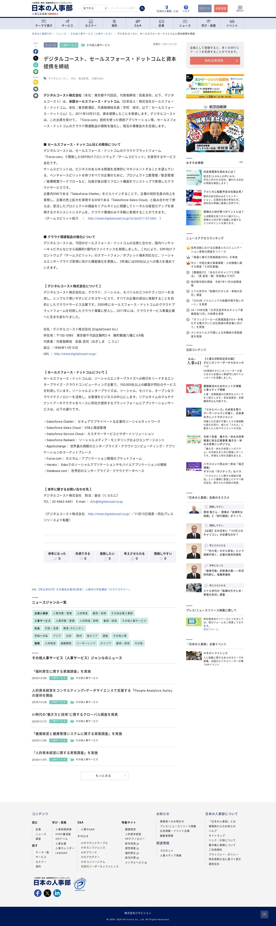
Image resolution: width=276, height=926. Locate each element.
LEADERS (61, 853)
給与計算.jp (132, 857)
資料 (114, 23)
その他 (139, 643)
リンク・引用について (222, 840)
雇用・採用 (99, 613)
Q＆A (137, 23)
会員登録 (220, 8)
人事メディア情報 (171, 855)
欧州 (79, 635)
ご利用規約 (215, 849)
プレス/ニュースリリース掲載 (178, 826)
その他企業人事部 (122, 613)
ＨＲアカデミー (90, 857)
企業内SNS (98, 78)
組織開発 (66, 643)
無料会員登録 (214, 60)
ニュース (185, 23)
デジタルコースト (58, 78)
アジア (57, 635)
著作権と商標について (222, 845)
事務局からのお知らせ (222, 826)
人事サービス (69, 45)
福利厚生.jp (132, 853)
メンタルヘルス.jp (136, 862)
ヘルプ (213, 830)
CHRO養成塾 (63, 834)
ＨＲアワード (89, 852)
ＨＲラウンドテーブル (94, 843)
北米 (69, 635)
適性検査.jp (132, 848)
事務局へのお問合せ (172, 821)
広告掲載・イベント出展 (175, 830)
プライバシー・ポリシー (223, 854)
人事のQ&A (88, 829)
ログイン (204, 8)
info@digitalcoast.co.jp (106, 501)
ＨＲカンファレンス (93, 847)
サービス (67, 23)
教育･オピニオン (73, 628)
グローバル (41, 635)
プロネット (166, 850)
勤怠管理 (83, 78)
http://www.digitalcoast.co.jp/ (75, 354)
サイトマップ (217, 835)
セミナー (91, 23)
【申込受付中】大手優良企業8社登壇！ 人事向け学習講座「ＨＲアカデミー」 (81, 589)
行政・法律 (51, 628)
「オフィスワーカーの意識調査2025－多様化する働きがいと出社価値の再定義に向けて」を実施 (217, 323)
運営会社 (214, 864)
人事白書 (61, 843)
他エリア (92, 635)
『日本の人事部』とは (222, 821)
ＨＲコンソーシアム (93, 861)
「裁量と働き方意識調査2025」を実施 (214, 257)
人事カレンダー (65, 848)
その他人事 (120, 635)
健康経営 (130, 829)
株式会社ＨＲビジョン (138, 913)
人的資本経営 (133, 834)
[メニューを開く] (240, 9)
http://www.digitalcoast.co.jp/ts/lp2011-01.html (122, 218)
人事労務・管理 (62, 613)
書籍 (37, 643)
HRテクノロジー (135, 838)
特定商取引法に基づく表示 (225, 859)
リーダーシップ (86, 643)
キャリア (105, 643)
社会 (37, 628)
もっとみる (103, 775)
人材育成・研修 (89, 620)
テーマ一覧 (42, 852)
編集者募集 (166, 835)
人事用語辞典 (64, 829)
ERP (73, 78)
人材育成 (82, 613)
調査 (105, 635)
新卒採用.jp (132, 843)
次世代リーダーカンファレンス (100, 866)
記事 (161, 23)
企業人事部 (41, 613)
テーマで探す (44, 23)
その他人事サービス (134, 620)
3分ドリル (62, 838)
